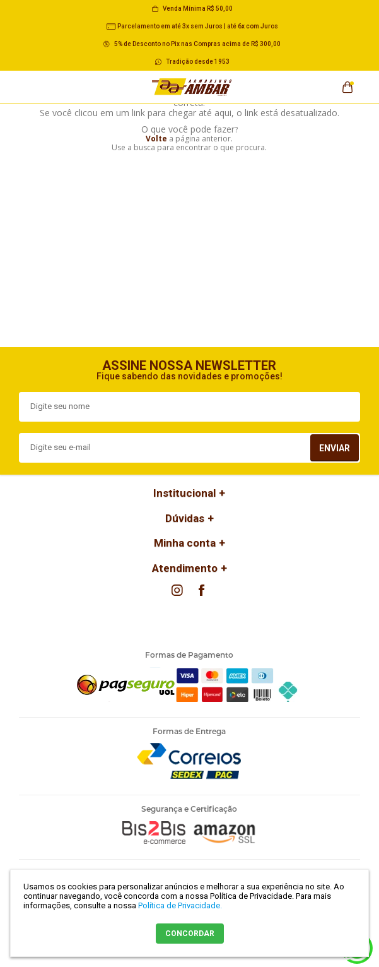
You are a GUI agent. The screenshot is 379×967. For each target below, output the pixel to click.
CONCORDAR (189, 933)
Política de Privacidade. (180, 905)
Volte (156, 138)
